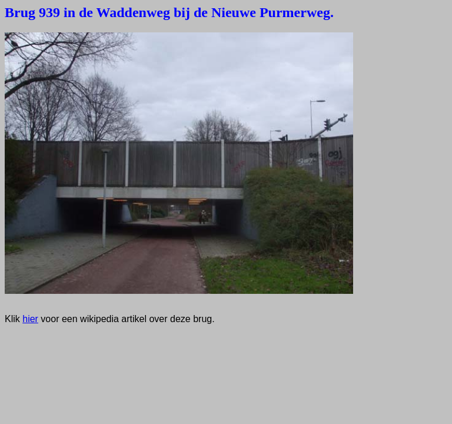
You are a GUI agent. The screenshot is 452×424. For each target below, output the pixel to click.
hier (30, 319)
